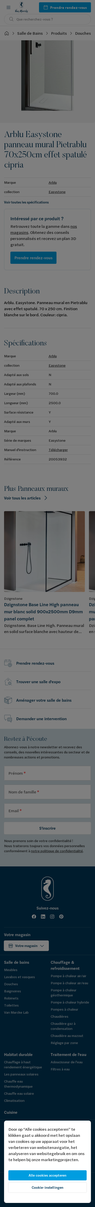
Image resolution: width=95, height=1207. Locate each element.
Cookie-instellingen (48, 1187)
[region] (47, 1162)
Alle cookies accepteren (47, 1175)
